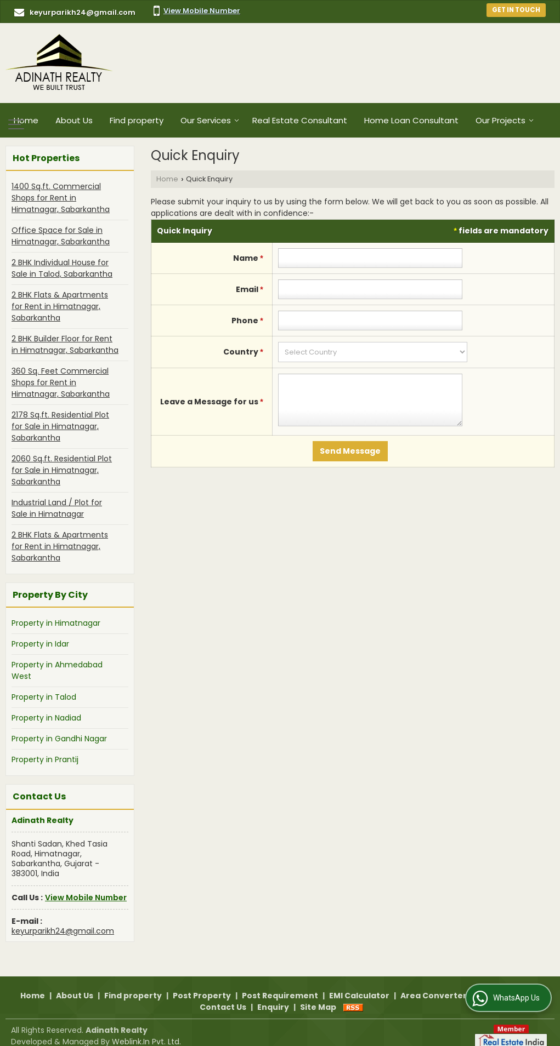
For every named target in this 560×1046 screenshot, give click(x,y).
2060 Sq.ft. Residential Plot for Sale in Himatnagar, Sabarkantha (62, 470)
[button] (201, 10)
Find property (136, 120)
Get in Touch (516, 9)
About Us (74, 120)
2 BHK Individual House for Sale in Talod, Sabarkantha (62, 268)
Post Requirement (280, 984)
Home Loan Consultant (411, 120)
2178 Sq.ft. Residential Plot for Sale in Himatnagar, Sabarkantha (60, 426)
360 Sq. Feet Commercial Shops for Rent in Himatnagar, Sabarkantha (61, 382)
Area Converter (433, 984)
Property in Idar (40, 643)
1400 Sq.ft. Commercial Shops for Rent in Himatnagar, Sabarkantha (61, 198)
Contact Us (223, 995)
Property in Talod (44, 696)
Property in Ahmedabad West (57, 670)
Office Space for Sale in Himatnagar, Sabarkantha (61, 236)
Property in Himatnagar (56, 623)
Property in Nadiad (46, 717)
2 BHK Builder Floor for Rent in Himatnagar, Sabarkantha (65, 344)
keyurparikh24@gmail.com (82, 12)
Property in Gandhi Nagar (59, 738)
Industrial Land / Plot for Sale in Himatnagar (57, 508)
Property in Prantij (45, 759)
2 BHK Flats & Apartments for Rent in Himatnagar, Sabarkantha (60, 306)
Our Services (209, 120)
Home (26, 120)
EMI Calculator (359, 984)
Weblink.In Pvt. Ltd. (146, 1030)
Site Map (318, 995)
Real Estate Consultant (299, 120)
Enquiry (273, 995)
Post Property (202, 984)
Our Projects (505, 120)
